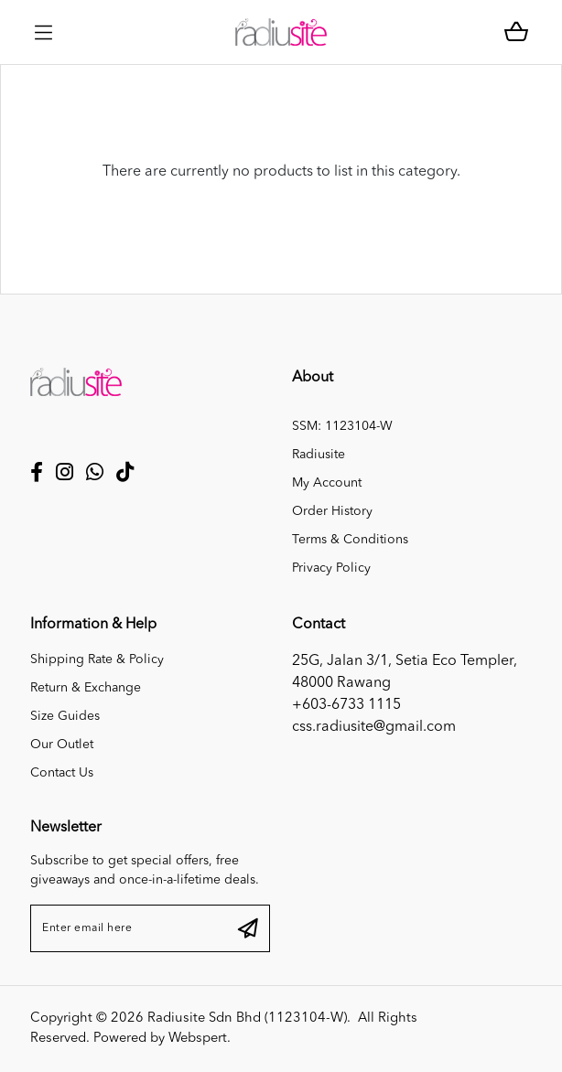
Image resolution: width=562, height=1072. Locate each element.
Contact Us (61, 772)
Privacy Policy (331, 568)
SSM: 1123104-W (342, 426)
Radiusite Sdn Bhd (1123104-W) (247, 1018)
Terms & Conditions (350, 539)
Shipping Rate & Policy (97, 659)
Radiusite (318, 454)
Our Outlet (61, 744)
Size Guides (65, 716)
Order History (332, 511)
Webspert (197, 1038)
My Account (327, 483)
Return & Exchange (85, 687)
